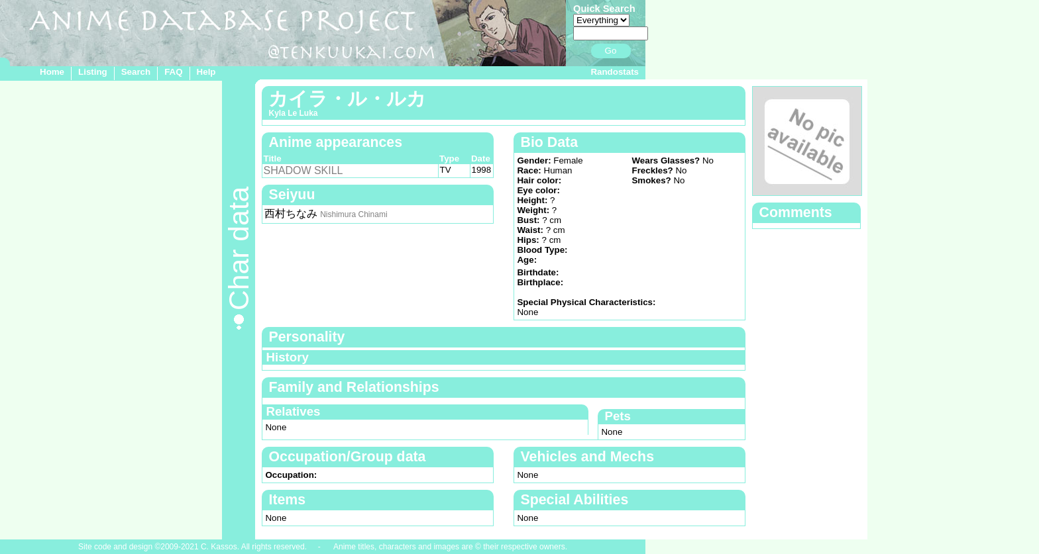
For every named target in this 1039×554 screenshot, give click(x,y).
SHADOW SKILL (303, 170)
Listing (92, 72)
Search (135, 72)
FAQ (173, 72)
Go (611, 51)
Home (52, 72)
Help (206, 72)
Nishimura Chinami (353, 214)
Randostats (614, 72)
